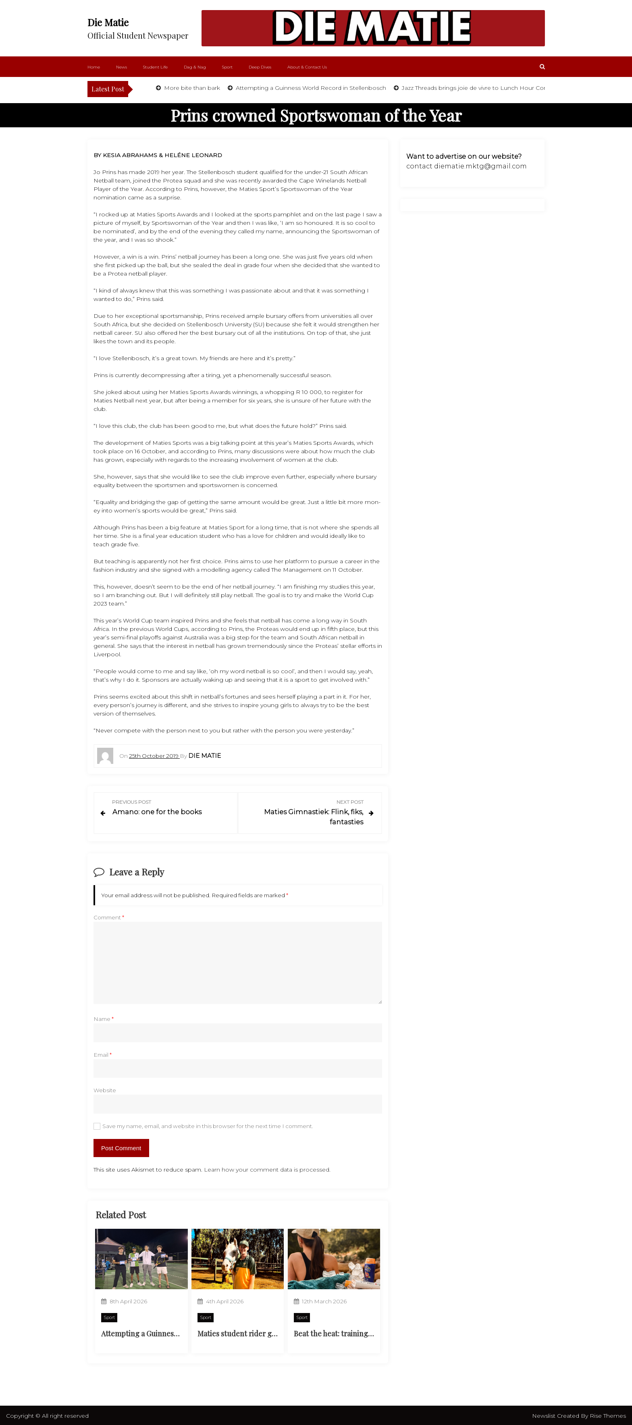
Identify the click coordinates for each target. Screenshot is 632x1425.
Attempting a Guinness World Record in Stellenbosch (310, 87)
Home (93, 67)
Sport (227, 67)
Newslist (544, 1414)
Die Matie (108, 22)
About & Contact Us (307, 67)
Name (104, 1017)
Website (105, 1089)
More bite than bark (191, 87)
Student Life (155, 67)
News (121, 67)
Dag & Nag (195, 67)
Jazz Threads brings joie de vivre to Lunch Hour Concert (479, 87)
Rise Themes (608, 1414)
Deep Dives (260, 67)
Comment (109, 916)
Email (103, 1053)
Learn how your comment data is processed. (267, 1168)
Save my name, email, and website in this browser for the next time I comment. (207, 1124)
